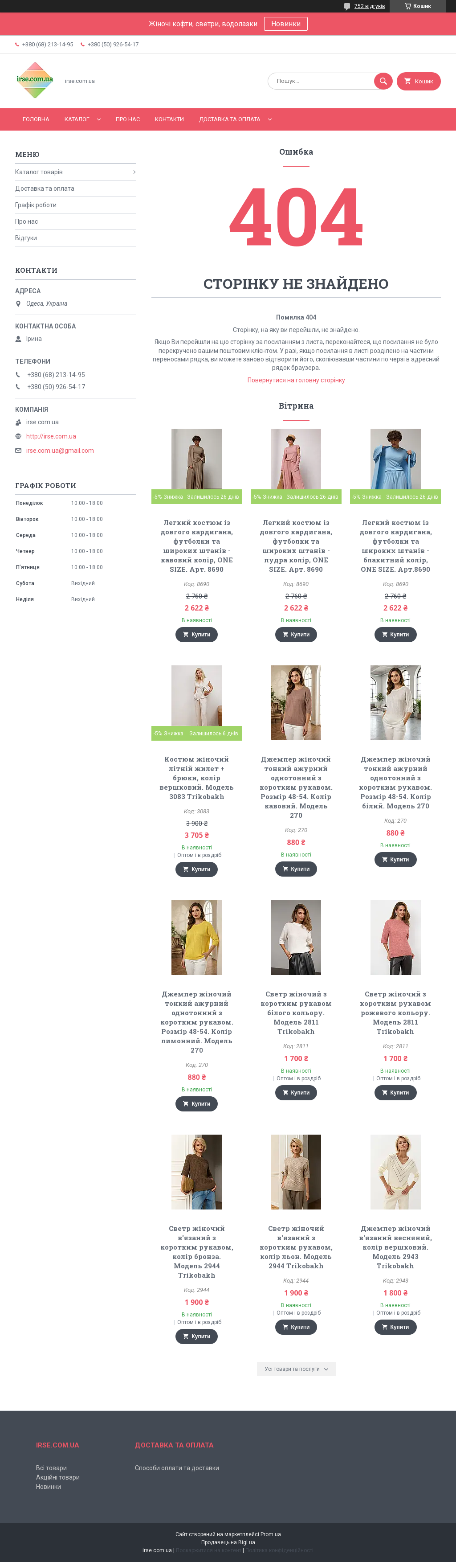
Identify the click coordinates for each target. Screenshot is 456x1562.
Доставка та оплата (230, 119)
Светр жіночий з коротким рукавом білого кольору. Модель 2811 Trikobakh (296, 1012)
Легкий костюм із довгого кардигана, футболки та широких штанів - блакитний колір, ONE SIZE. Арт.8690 (395, 546)
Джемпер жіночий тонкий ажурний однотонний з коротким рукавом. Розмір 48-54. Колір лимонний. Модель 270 (196, 1021)
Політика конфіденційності (279, 1550)
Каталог (77, 119)
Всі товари (51, 1468)
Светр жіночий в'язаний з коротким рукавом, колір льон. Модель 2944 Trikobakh (296, 1247)
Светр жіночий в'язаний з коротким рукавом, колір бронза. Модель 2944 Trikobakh (196, 1251)
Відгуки (26, 238)
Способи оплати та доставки (177, 1468)
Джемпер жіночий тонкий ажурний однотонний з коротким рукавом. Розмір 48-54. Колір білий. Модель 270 (395, 782)
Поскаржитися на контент (208, 1550)
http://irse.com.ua (51, 436)
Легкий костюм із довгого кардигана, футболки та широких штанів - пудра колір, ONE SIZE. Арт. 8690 (296, 546)
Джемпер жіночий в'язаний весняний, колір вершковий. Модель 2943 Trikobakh (395, 1247)
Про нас (128, 119)
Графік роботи (36, 205)
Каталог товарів (39, 172)
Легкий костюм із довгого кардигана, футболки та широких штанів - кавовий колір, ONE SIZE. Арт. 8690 (196, 546)
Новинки (286, 24)
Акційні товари (58, 1477)
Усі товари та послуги (292, 1369)
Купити (200, 634)
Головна (36, 119)
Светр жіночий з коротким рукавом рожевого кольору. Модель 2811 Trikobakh (395, 1012)
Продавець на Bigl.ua (228, 1542)
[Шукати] (383, 81)
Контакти (169, 119)
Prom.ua (271, 1534)
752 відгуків (369, 6)
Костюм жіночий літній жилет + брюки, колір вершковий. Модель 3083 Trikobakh (196, 777)
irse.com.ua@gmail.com (60, 450)
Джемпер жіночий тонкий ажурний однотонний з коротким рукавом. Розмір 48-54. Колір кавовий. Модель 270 (296, 787)
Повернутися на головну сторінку (296, 380)
